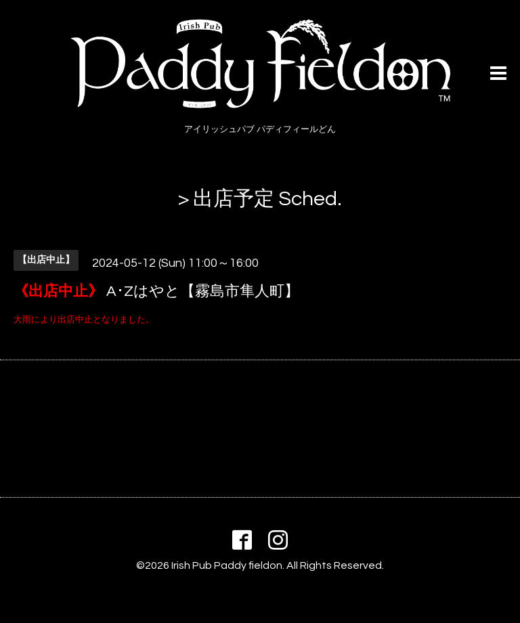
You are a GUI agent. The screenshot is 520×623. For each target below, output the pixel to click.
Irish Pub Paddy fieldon (226, 565)
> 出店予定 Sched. (260, 198)
